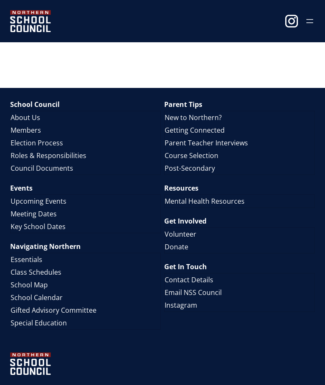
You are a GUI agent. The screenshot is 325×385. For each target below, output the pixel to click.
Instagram (291, 21)
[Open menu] (310, 21)
